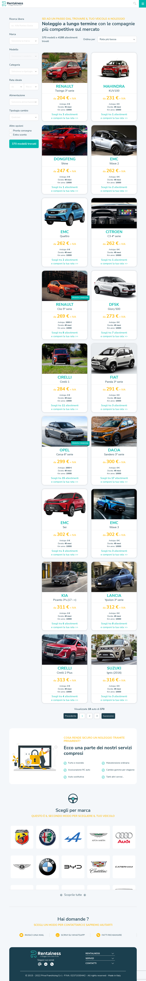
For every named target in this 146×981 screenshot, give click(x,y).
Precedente (70, 715)
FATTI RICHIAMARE (109, 935)
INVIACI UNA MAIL (31, 935)
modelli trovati (24, 144)
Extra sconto (20, 134)
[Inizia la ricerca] (134, 3)
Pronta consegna (22, 130)
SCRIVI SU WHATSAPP (70, 935)
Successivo (108, 715)
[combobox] (25, 41)
